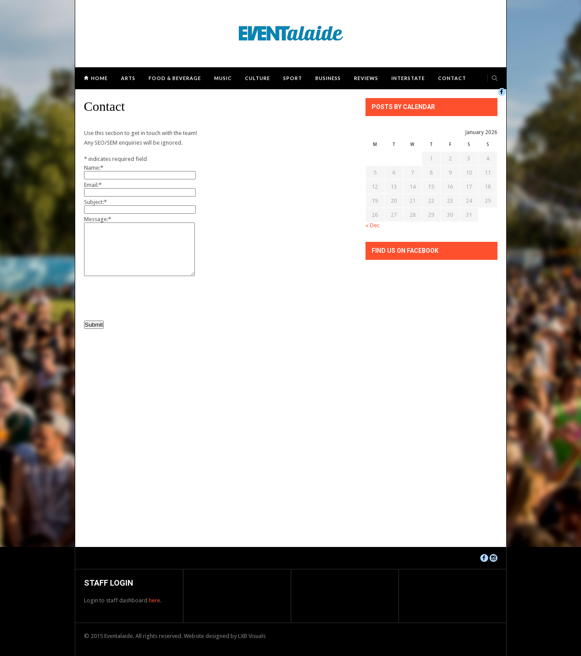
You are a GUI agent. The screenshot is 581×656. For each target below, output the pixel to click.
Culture (257, 78)
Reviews (366, 78)
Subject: (95, 202)
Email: (93, 185)
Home (99, 78)
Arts (128, 78)
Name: (93, 167)
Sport (292, 78)
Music (223, 78)
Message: (97, 219)
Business (328, 78)
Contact (452, 78)
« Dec (372, 225)
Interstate (408, 78)
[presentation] (151, 297)
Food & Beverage (175, 78)
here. (155, 600)
